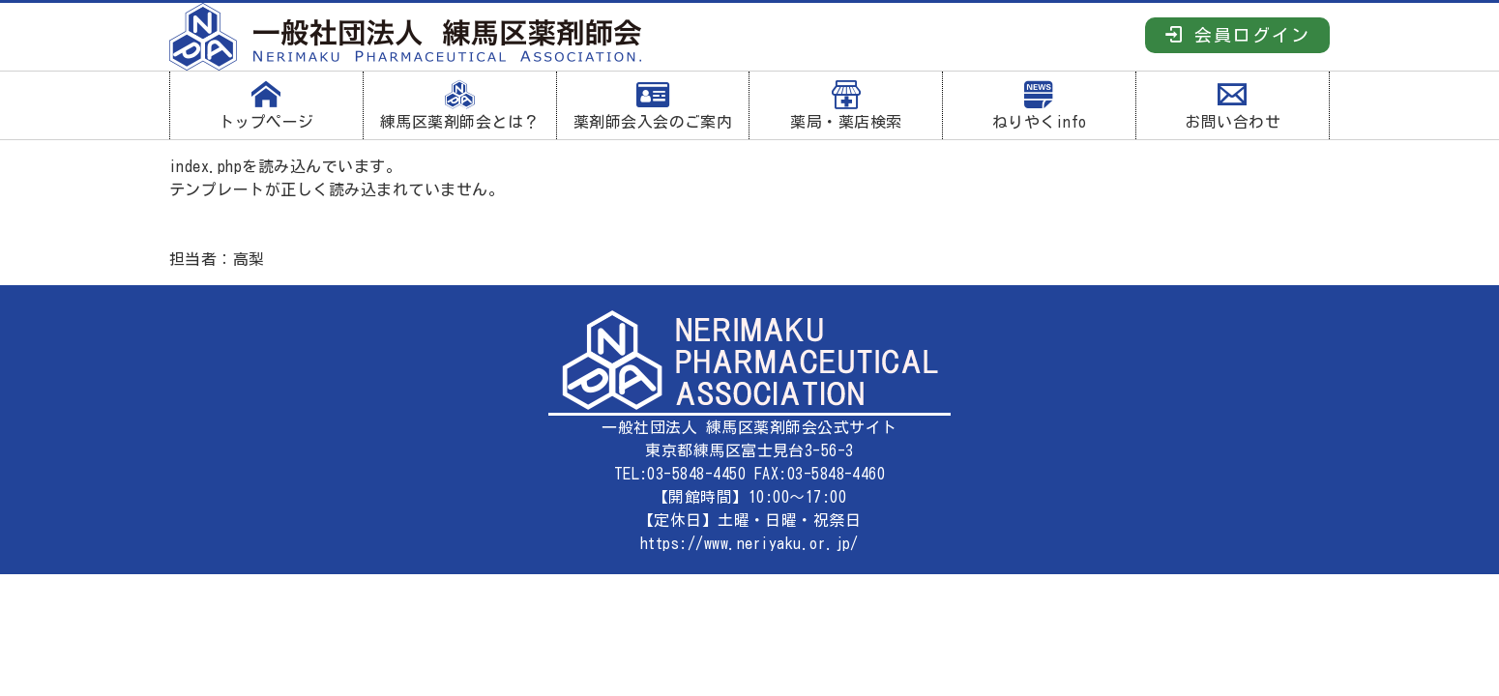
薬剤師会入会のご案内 (653, 105)
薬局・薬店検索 (846, 105)
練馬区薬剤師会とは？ (460, 105)
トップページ (266, 105)
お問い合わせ (1232, 105)
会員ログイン (1237, 34)
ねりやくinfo (1039, 105)
